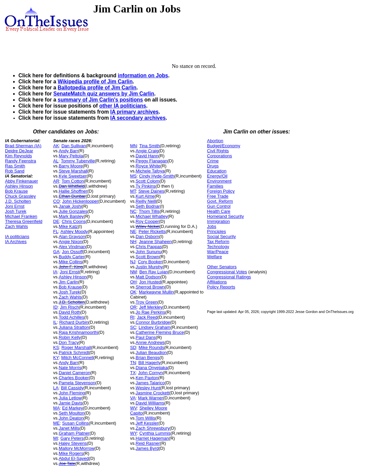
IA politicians (17, 236)
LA (56, 387)
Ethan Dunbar (72, 196)
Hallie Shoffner (73, 191)
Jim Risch (69, 307)
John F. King (71, 266)
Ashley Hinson (19, 186)
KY (56, 357)
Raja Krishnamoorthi (78, 332)
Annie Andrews (150, 342)
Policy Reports (221, 286)
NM (133, 271)
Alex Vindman (72, 246)
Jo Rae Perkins (150, 312)
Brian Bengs (148, 357)
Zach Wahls (16, 226)
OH (133, 281)
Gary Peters (72, 438)
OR (133, 307)
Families (215, 186)
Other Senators (221, 266)
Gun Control (218, 206)
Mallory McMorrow (76, 448)
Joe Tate (67, 463)
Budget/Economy (223, 145)
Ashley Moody (74, 231)
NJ (132, 261)
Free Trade (217, 196)
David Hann (147, 155)
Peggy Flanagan (152, 160)
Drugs (213, 165)
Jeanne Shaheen (155, 241)
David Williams (150, 402)
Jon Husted (150, 281)
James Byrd (147, 448)
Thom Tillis (149, 211)
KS (56, 347)
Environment (219, 181)
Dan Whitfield (72, 186)
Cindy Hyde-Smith (156, 176)
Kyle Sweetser (73, 176)
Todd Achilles (71, 317)
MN (133, 145)
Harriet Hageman (152, 438)
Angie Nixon (70, 241)
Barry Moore (71, 165)
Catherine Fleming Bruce (160, 332)
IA (55, 271)
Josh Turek (15, 211)
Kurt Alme (145, 196)
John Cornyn (150, 372)
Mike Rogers (71, 453)
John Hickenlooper (80, 201)
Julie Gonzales (73, 211)
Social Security (221, 236)
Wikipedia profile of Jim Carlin (95, 81)
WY (133, 433)
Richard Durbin (74, 322)
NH (133, 241)
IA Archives (15, 241)
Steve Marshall (73, 170)
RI (132, 317)
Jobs (211, 226)
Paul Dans (146, 337)
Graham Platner (74, 433)
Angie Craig (147, 150)
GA (56, 251)
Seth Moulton (72, 413)
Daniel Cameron (74, 372)
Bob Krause (16, 191)
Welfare (214, 256)
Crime (213, 160)
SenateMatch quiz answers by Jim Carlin (103, 93)
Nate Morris (70, 367)
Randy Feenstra (20, 160)
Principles (216, 231)
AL (56, 160)
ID (55, 307)
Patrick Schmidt (74, 352)
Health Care (218, 211)
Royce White (148, 165)
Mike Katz (68, 226)
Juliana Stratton (74, 327)
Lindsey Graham (154, 327)
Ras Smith (15, 165)
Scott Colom (148, 181)
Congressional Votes (227, 271)
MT (133, 191)
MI (55, 438)
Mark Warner (150, 397)
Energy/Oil (217, 176)
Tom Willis (146, 418)
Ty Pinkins (146, 186)
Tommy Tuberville (78, 160)
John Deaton (71, 418)
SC (133, 327)
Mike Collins (70, 261)
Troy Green (147, 302)
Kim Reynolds (18, 155)
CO (56, 201)
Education (216, 170)
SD (133, 347)
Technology (218, 246)
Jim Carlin (68, 281)
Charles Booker (74, 377)
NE (133, 231)
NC (133, 211)
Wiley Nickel (148, 226)
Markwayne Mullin (156, 292)
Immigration (218, 221)
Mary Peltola (71, 155)
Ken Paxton (147, 377)
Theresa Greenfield (23, 221)
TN (133, 362)
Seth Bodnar (148, 206)
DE (56, 221)
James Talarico (150, 382)
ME (56, 423)
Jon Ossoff (72, 251)
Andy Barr (68, 150)
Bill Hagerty (149, 362)
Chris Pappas (149, 246)
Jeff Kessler (147, 423)
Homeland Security (225, 216)
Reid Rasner (148, 443)
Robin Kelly (70, 337)
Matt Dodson (148, 276)
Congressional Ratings (229, 276)
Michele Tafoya (150, 170)
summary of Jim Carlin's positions (100, 100)
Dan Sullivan (73, 145)
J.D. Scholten (18, 201)
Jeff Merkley (151, 307)
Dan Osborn (147, 236)
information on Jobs (143, 75)
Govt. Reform (220, 201)
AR (56, 181)
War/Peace (217, 251)
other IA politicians (122, 106)
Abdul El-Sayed (74, 458)
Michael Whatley (152, 216)
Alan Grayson (72, 236)
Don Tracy (68, 342)
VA (132, 397)
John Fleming (72, 392)
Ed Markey (72, 407)
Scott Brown (147, 256)
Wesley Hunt (148, 387)
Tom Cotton (73, 181)
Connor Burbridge (153, 322)
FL (55, 231)
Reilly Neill (146, 201)
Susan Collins (75, 423)
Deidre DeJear (19, 150)
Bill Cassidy (72, 387)
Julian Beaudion (151, 352)
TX (133, 372)
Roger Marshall (76, 347)
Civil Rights (218, 150)
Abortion (215, 140)
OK (133, 292)
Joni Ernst (14, 206)
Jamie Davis (70, 402)
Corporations (219, 155)
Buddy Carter (72, 256)
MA (56, 407)
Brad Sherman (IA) (23, 145)
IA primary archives (134, 112)
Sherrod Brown (150, 286)
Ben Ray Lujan (153, 271)
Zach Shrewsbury (153, 428)
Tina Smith (149, 145)
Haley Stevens (73, 443)
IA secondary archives (138, 118)
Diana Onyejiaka (152, 367)
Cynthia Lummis (154, 433)
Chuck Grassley (20, 196)
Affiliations (217, 281)
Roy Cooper (147, 221)
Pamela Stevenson (77, 382)
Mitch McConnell (77, 357)
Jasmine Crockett (152, 392)
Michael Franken (21, 216)
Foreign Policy (220, 191)
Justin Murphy (149, 266)
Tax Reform (218, 241)
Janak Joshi (70, 206)
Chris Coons (74, 221)
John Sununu (149, 251)
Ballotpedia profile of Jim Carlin (97, 87)
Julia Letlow (70, 397)
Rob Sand (14, 170)
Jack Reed (147, 317)
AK (56, 145)
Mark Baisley (71, 216)
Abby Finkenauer (21, 181)
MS (133, 176)
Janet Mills (69, 428)
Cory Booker (150, 261)
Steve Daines (151, 191)
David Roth (69, 312)
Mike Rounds (151, 347)
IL (55, 322)
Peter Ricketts (152, 231)
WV (133, 407)
